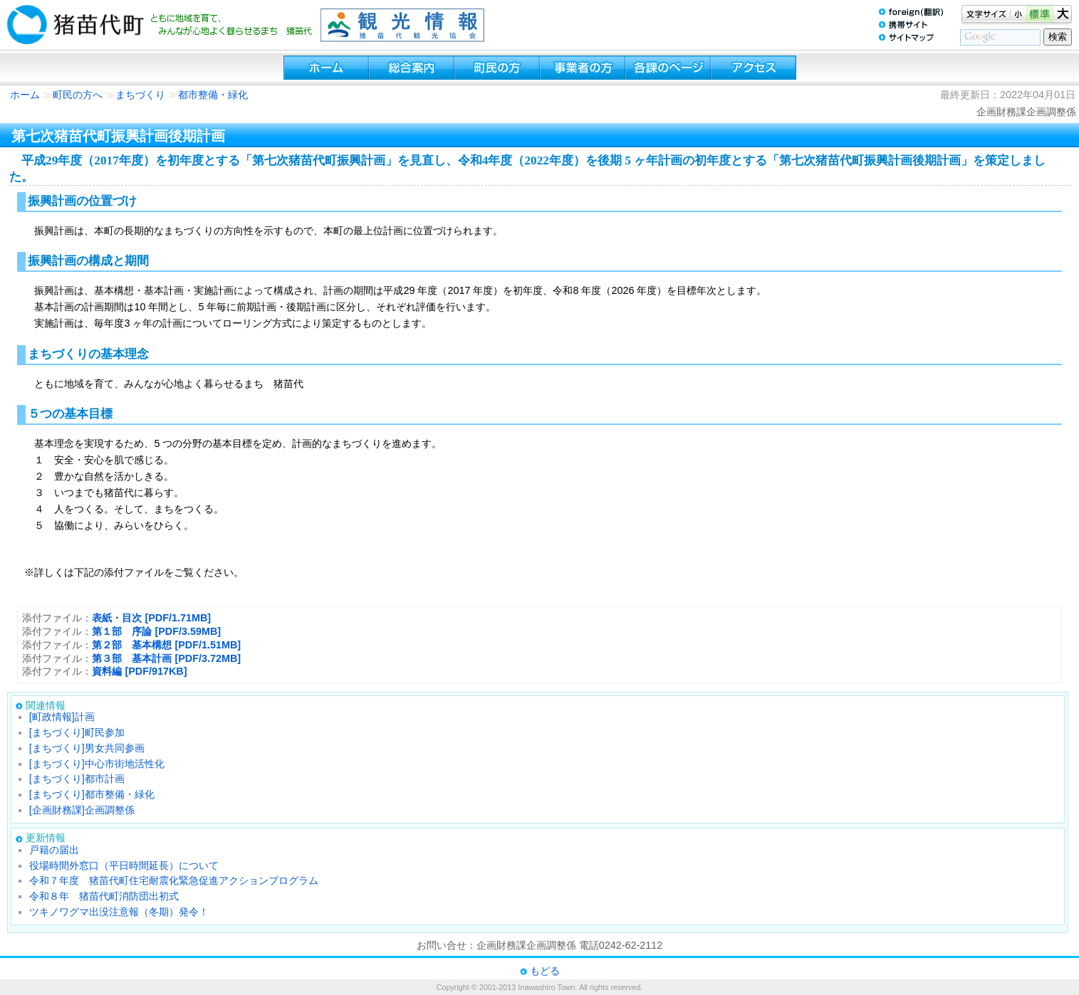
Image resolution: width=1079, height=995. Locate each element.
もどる (545, 970)
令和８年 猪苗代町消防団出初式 (104, 896)
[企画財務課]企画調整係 (82, 810)
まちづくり (140, 94)
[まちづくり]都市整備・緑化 (92, 794)
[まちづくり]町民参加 (77, 732)
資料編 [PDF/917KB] (139, 671)
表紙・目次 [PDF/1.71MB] (151, 617)
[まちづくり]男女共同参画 (87, 748)
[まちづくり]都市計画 (77, 778)
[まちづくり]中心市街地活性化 (97, 763)
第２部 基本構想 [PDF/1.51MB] (166, 645)
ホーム (25, 94)
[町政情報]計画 (62, 716)
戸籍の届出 (54, 850)
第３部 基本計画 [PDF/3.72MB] (166, 658)
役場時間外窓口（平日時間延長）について (124, 865)
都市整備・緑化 (213, 94)
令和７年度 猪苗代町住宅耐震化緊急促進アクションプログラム (173, 880)
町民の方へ (78, 94)
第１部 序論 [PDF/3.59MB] (156, 631)
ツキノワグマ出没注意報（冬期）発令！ (119, 911)
